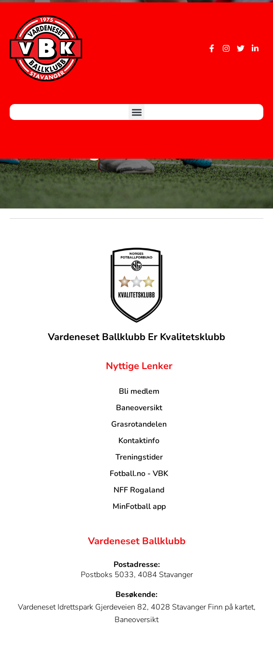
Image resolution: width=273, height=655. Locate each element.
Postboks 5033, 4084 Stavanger (137, 574)
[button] (136, 112)
